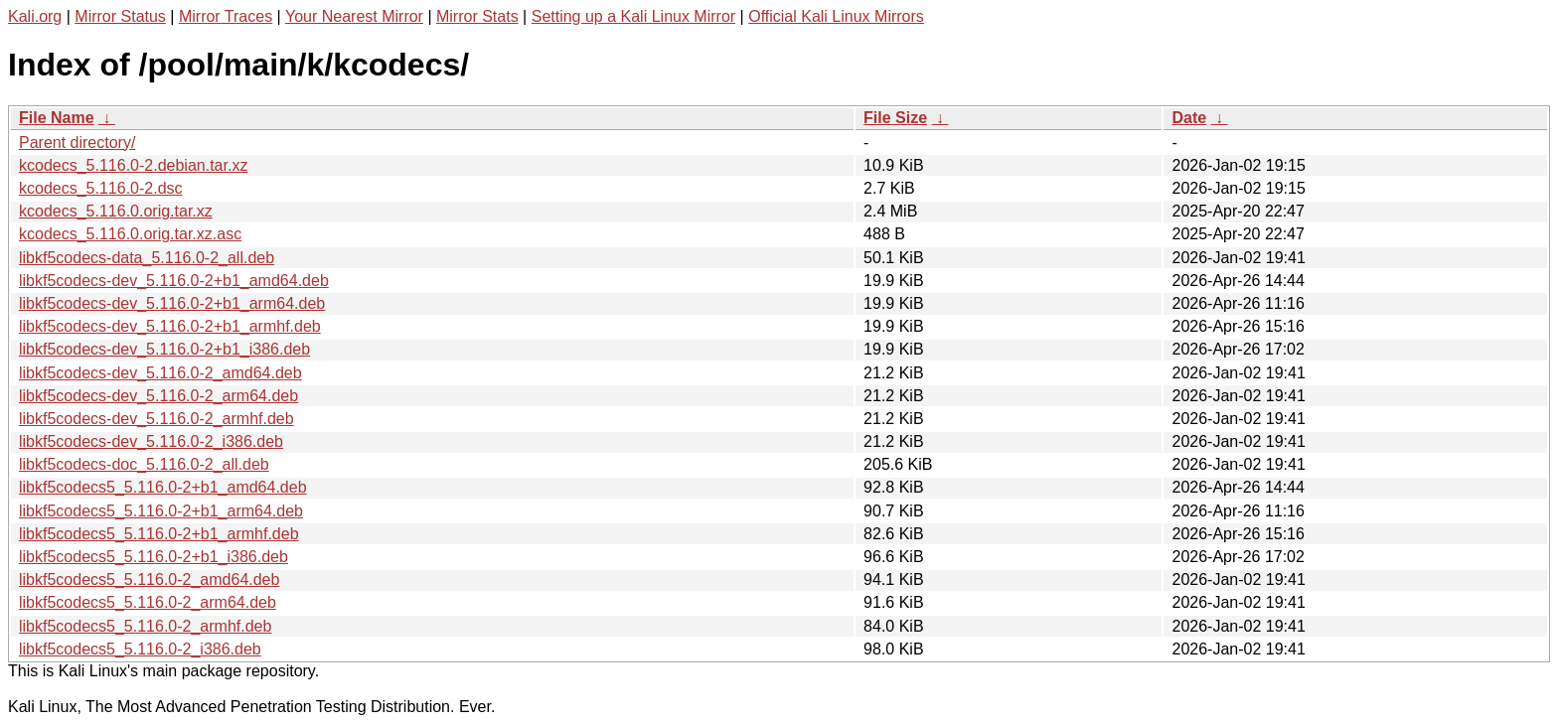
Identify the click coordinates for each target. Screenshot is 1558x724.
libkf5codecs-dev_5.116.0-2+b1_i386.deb (164, 349)
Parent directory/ (77, 142)
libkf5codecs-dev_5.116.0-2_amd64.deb (160, 372)
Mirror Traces (225, 16)
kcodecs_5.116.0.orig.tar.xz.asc (130, 233)
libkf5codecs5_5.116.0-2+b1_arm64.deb (161, 511)
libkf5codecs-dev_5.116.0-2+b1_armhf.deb (170, 326)
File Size (895, 117)
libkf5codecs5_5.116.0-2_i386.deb (140, 649)
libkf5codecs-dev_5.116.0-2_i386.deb (151, 441)
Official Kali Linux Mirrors (836, 16)
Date (1188, 117)
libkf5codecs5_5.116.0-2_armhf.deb (145, 626)
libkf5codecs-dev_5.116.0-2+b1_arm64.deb (172, 303)
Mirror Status (120, 16)
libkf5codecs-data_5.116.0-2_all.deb (146, 257)
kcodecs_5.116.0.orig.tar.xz (116, 211)
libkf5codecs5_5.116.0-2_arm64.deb (147, 602)
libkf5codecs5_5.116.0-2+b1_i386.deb (153, 556)
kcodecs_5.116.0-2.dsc (101, 188)
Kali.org (35, 16)
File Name (56, 117)
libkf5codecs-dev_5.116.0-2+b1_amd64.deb (174, 280)
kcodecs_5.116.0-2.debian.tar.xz (133, 165)
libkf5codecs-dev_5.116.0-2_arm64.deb (158, 395)
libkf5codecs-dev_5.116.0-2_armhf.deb (156, 418)
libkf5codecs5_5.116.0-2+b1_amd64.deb (163, 487)
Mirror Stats (477, 16)
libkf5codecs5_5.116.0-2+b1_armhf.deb (159, 533)
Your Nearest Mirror (354, 16)
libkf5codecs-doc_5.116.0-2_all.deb (144, 464)
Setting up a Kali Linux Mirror (633, 16)
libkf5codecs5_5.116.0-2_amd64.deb (149, 579)
